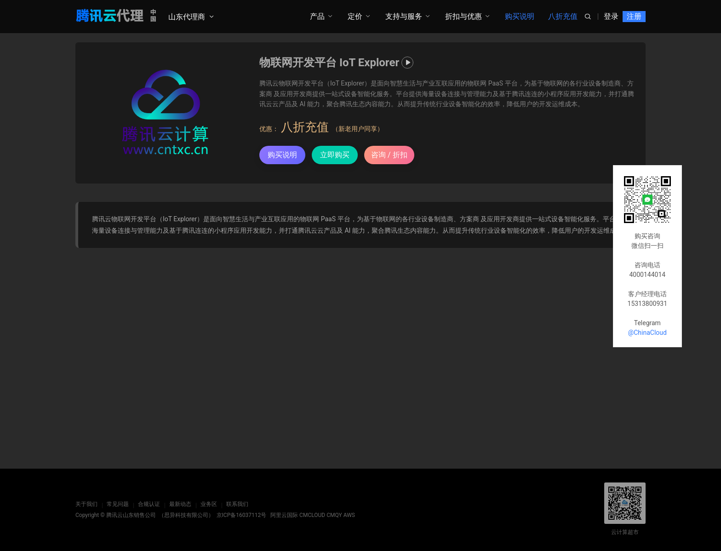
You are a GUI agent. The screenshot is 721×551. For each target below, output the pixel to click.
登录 (611, 16)
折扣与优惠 (463, 16)
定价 (355, 16)
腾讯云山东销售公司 (131, 515)
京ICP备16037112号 (242, 515)
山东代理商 (186, 16)
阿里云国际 (284, 515)
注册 (634, 16)
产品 (317, 16)
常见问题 (118, 504)
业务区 (208, 504)
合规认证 (149, 504)
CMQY (334, 515)
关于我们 (86, 504)
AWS (349, 515)
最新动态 (180, 504)
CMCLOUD (312, 515)
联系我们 (237, 504)
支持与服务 (403, 16)
